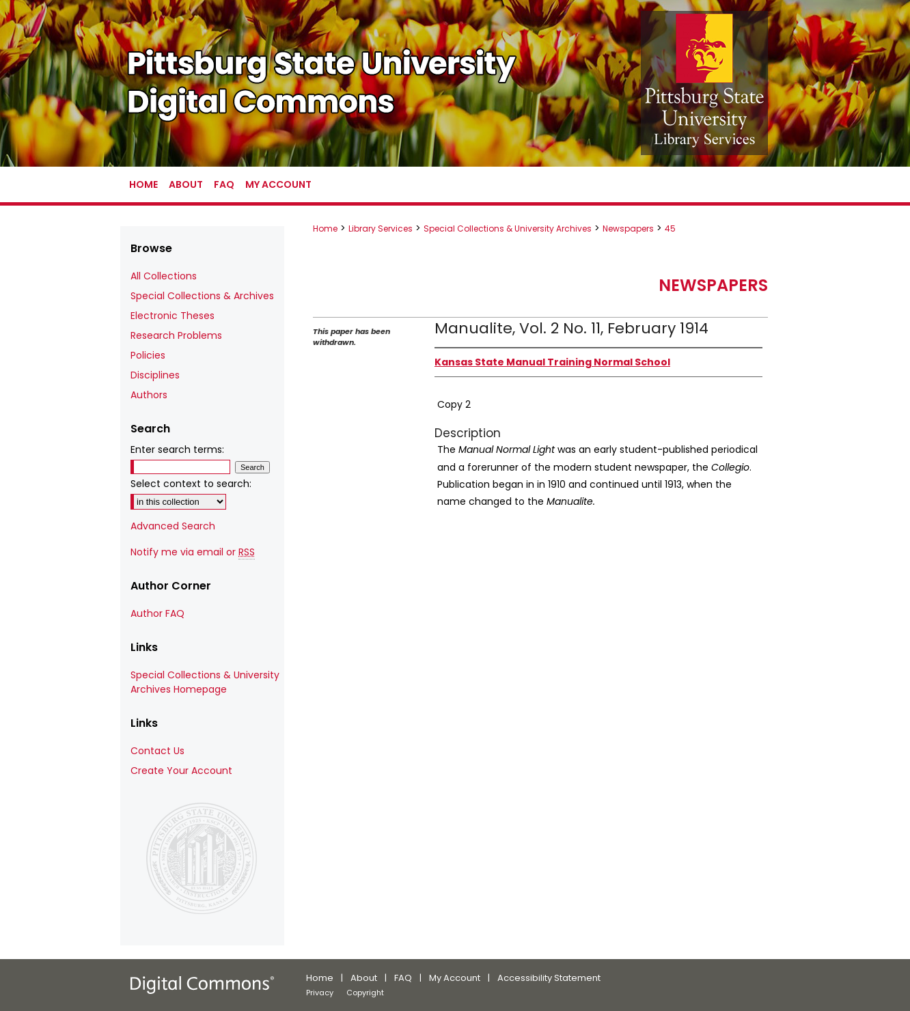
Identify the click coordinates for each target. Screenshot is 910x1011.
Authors (148, 395)
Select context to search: (190, 483)
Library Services (380, 228)
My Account (454, 977)
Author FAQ (157, 613)
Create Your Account (181, 770)
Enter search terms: (177, 449)
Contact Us (157, 751)
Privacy (319, 992)
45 (670, 228)
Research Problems (176, 335)
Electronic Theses (172, 315)
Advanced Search (172, 526)
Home (325, 228)
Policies (147, 355)
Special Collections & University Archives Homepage (204, 682)
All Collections (163, 276)
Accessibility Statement (549, 977)
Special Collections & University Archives (508, 228)
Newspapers (628, 228)
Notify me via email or (192, 552)
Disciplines (155, 375)
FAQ (403, 977)
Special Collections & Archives (202, 296)
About (363, 977)
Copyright (365, 992)
